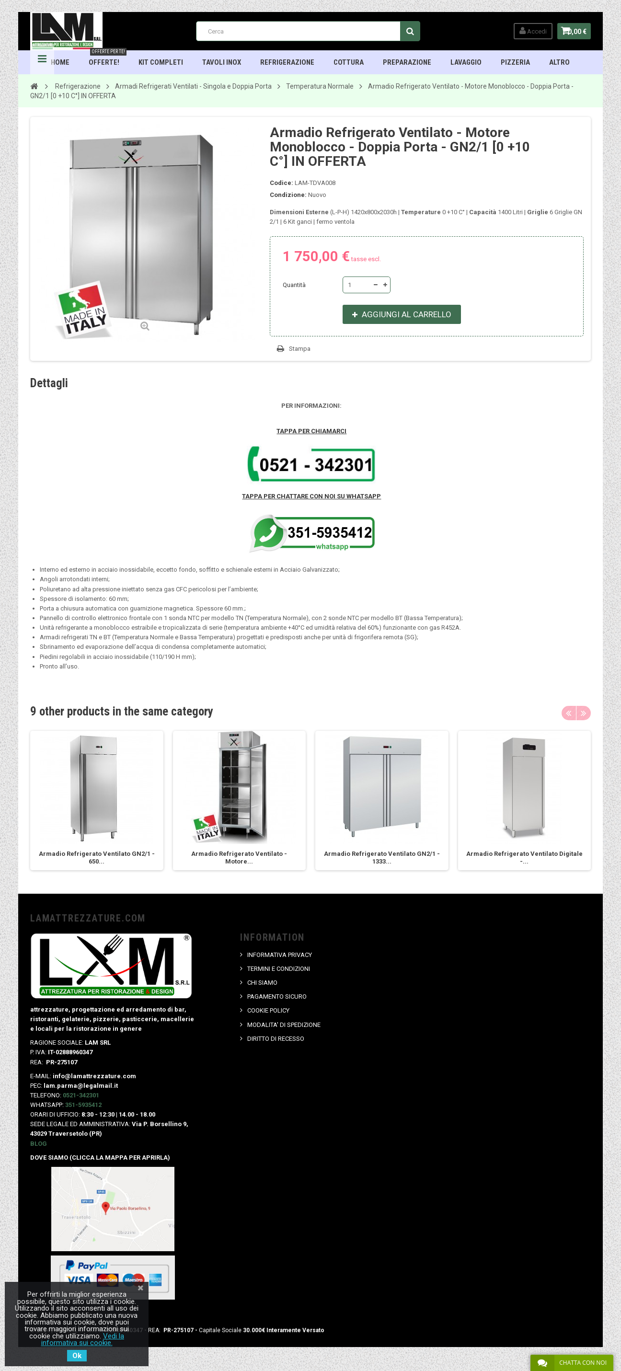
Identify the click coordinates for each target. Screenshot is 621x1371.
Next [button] (583, 713)
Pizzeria (515, 62)
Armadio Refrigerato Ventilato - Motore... (239, 857)
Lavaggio (466, 62)
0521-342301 (81, 1095)
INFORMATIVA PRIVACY (280, 954)
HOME (60, 62)
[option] (96, 800)
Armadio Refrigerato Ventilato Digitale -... (524, 857)
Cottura (349, 62)
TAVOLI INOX (222, 62)
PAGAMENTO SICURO (277, 996)
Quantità (294, 284)
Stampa (299, 348)
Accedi (526, 31)
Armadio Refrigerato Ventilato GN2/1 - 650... (97, 857)
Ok (76, 1355)
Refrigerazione (288, 62)
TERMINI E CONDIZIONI (279, 968)
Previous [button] (569, 713)
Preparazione (407, 62)
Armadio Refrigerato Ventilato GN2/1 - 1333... (382, 857)
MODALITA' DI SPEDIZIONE (284, 1024)
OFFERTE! (108, 58)
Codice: (281, 182)
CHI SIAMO (263, 982)
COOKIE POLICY (269, 1010)
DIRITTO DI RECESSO (276, 1038)
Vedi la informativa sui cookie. (83, 1339)
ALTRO (560, 62)
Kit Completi (161, 62)
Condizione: (288, 194)
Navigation (42, 62)
